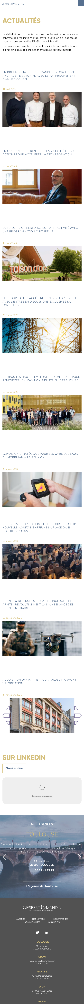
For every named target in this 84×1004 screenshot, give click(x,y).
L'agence (20, 893)
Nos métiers (38, 893)
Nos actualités (32, 896)
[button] (5, 831)
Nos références (60, 893)
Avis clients (54, 896)
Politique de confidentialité (50, 993)
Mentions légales (30, 993)
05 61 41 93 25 (42, 844)
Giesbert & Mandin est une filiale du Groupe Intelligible (42, 996)
